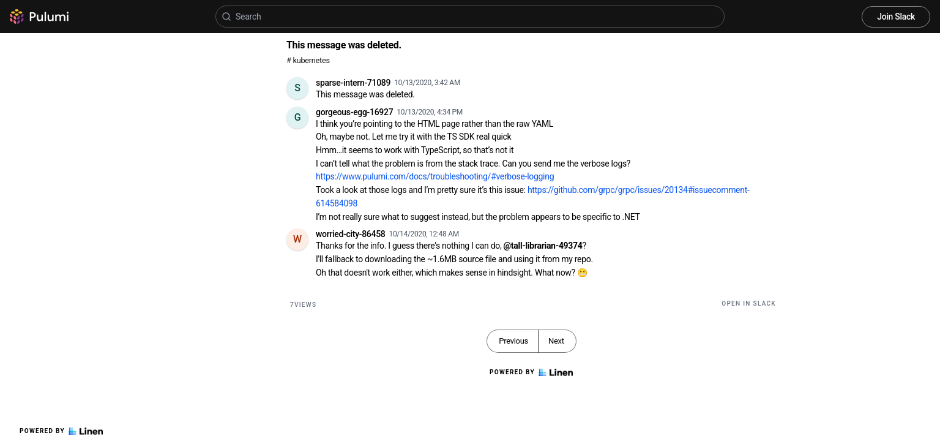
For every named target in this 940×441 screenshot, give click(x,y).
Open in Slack (749, 303)
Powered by (61, 431)
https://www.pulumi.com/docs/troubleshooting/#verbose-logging (435, 176)
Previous (513, 340)
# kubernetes (308, 60)
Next (556, 340)
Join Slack (896, 16)
